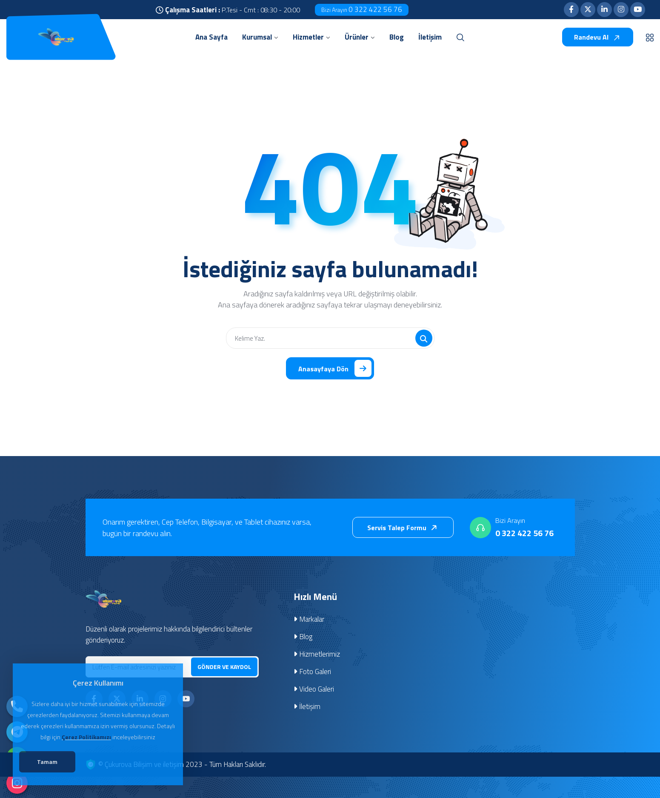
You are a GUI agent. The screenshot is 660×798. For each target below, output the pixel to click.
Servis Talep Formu (403, 527)
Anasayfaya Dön (334, 368)
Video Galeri (314, 689)
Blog (303, 636)
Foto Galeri (312, 671)
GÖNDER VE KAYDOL (224, 666)
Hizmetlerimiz (317, 654)
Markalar (309, 619)
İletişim (307, 706)
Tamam (47, 761)
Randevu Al (597, 37)
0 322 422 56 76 (361, 9)
